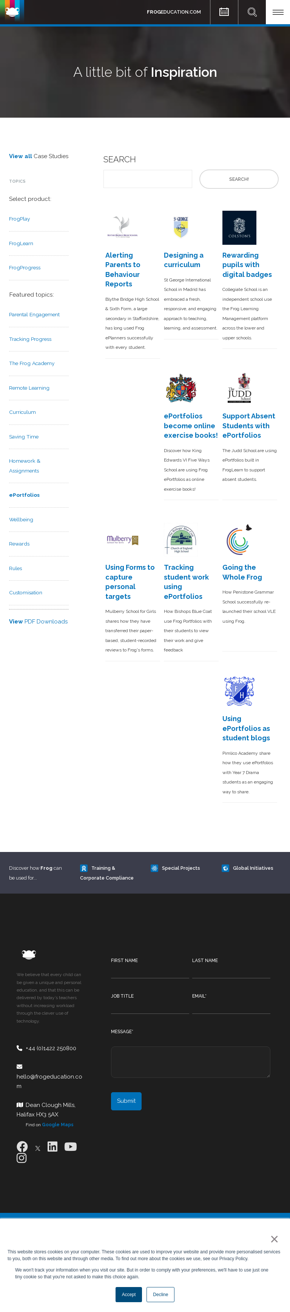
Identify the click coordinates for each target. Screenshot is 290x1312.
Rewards (19, 544)
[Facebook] (22, 1146)
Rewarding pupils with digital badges (247, 264)
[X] (38, 1146)
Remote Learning (29, 388)
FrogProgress (24, 267)
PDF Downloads (38, 621)
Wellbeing (21, 519)
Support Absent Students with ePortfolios (248, 425)
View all (20, 156)
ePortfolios (24, 495)
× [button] (273, 1239)
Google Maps (58, 1124)
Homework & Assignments (24, 466)
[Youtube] (70, 1146)
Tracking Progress (30, 339)
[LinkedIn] (52, 1146)
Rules (15, 568)
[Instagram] (21, 1158)
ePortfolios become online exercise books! (191, 425)
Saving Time (24, 437)
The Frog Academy (31, 363)
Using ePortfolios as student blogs (246, 728)
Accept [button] (129, 1294)
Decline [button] (160, 1294)
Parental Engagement (34, 314)
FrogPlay (19, 219)
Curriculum (22, 412)
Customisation (25, 592)
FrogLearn (21, 243)
